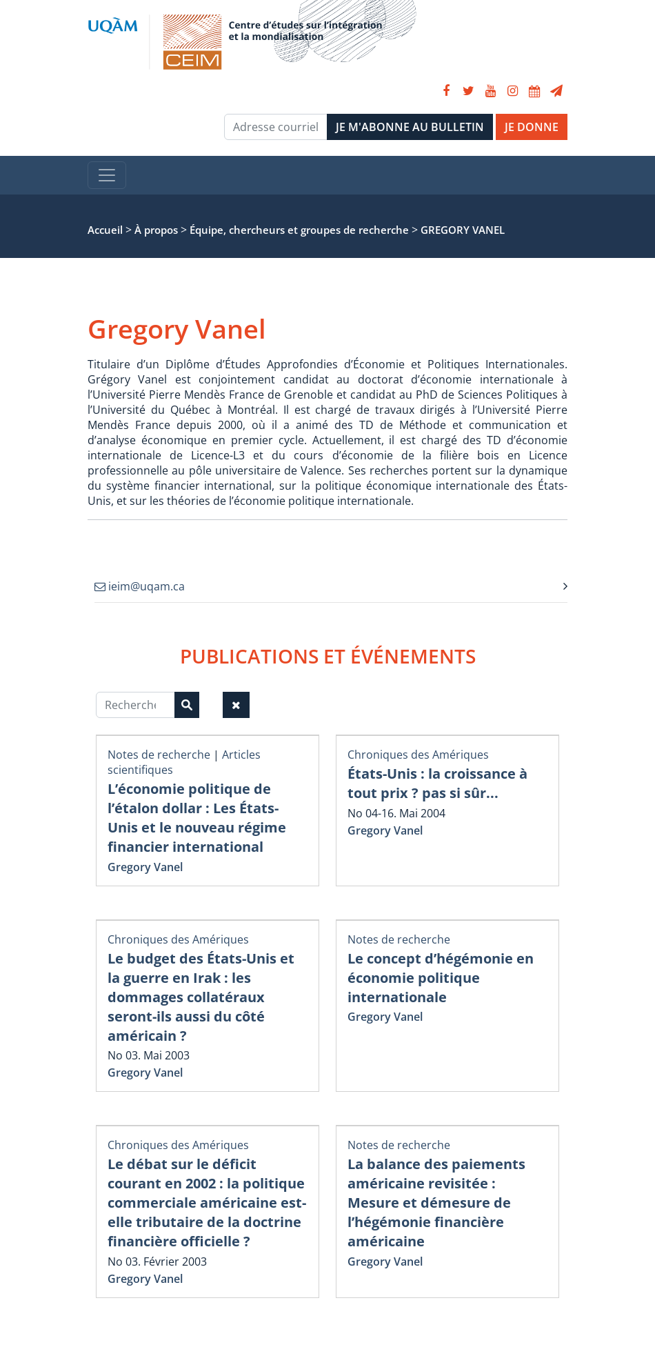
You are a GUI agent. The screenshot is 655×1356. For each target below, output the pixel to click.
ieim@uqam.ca (139, 586)
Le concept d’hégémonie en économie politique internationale (440, 977)
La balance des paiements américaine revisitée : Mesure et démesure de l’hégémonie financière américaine (436, 1202)
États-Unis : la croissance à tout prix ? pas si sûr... (437, 783)
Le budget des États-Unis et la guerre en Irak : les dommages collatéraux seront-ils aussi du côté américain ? (201, 997)
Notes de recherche (159, 754)
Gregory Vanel (145, 867)
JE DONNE (531, 126)
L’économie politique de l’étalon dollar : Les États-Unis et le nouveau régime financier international (197, 817)
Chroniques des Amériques (418, 754)
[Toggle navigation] (107, 175)
